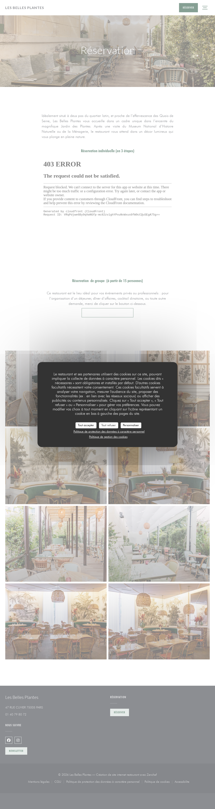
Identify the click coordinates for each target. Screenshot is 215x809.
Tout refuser (108, 425)
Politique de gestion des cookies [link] (108, 436)
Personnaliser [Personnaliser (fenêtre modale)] (131, 425)
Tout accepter (86, 425)
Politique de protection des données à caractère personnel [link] (109, 431)
